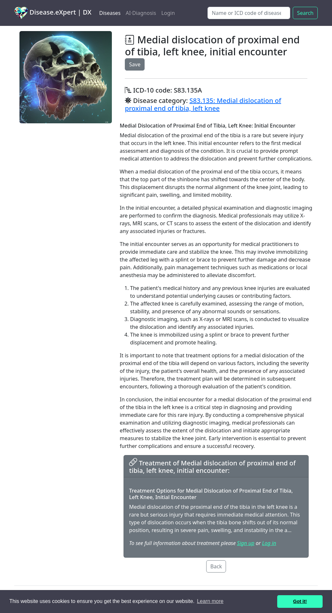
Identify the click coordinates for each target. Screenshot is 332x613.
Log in (269, 543)
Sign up (245, 543)
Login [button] (168, 13)
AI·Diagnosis (141, 13)
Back (216, 566)
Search (305, 13)
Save (134, 64)
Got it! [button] (300, 601)
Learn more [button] (210, 601)
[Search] (249, 13)
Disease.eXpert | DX (52, 13)
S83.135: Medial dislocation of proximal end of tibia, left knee (203, 104)
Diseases (110, 13)
